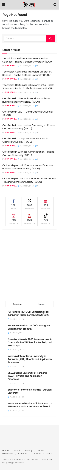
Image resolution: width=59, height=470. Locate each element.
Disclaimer (7, 453)
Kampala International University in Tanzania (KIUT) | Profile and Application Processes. (30, 359)
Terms (40, 450)
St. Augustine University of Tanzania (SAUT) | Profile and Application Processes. (27, 376)
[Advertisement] (29, 263)
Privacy (28, 450)
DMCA (49, 453)
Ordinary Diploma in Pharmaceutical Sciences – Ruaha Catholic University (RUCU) (28, 167)
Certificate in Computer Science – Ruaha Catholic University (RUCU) (25, 140)
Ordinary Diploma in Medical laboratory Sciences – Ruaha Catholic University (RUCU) (29, 180)
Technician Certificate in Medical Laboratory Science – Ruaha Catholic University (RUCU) (27, 73)
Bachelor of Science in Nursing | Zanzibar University (30, 391)
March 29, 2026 (26, 66)
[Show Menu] (3, 4)
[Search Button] (55, 4)
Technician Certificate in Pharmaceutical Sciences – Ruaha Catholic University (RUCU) (27, 60)
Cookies (37, 453)
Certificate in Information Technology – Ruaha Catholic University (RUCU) (28, 126)
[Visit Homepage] (29, 5)
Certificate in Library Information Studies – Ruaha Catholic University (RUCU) (26, 100)
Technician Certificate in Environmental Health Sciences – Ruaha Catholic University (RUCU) (28, 86)
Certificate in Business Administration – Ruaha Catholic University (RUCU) (28, 153)
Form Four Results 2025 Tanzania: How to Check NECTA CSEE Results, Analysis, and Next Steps (30, 342)
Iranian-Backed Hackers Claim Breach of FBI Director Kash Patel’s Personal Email (30, 405)
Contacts (23, 453)
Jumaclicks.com (18, 459)
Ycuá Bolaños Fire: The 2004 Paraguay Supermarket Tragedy (29, 327)
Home (5, 450)
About (17, 450)
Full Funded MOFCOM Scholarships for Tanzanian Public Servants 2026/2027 (28, 313)
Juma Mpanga (11, 66)
